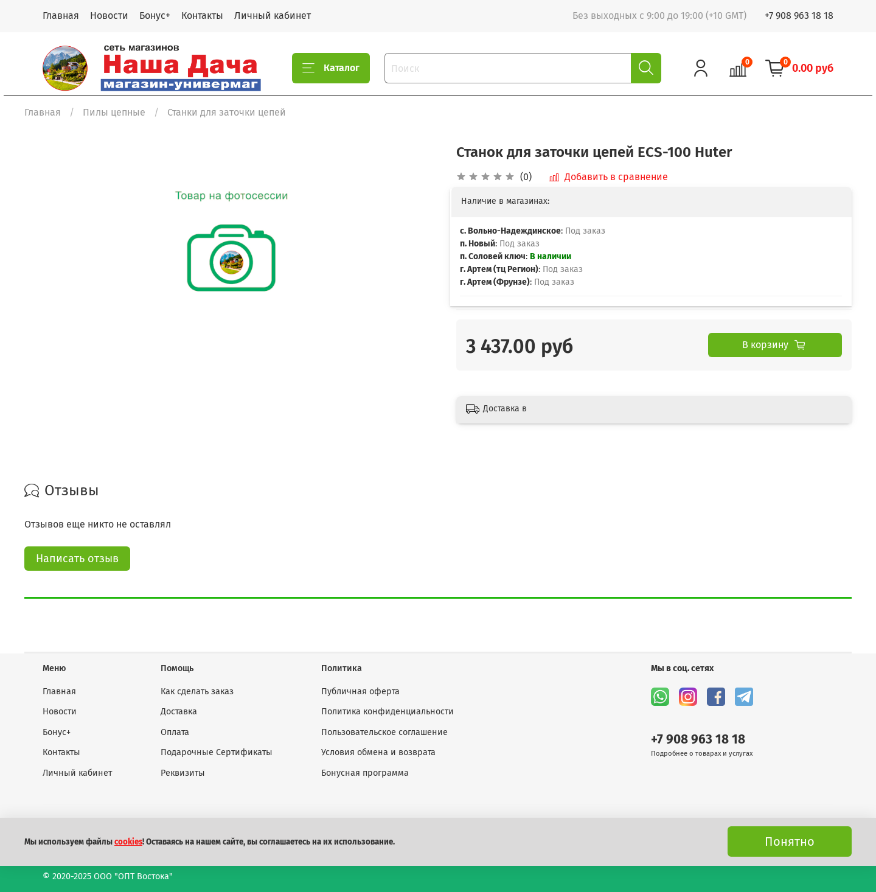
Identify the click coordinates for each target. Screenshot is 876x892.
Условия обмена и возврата (378, 752)
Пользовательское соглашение (384, 732)
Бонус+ (154, 15)
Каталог (331, 68)
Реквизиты (183, 773)
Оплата (175, 732)
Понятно (790, 841)
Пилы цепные (114, 112)
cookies (128, 842)
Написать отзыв (77, 558)
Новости (109, 15)
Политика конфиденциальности (387, 711)
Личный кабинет (272, 15)
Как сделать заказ (197, 691)
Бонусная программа (365, 773)
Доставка (179, 711)
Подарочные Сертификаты (217, 752)
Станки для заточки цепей (226, 112)
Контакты (202, 15)
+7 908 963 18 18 (799, 15)
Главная (61, 15)
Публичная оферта (360, 691)
